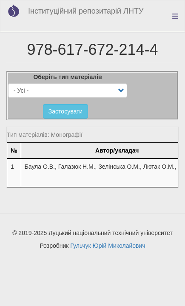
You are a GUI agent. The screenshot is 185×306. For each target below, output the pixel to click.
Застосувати (65, 111)
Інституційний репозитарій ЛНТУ (85, 11)
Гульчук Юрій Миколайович (107, 245)
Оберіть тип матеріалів (67, 77)
